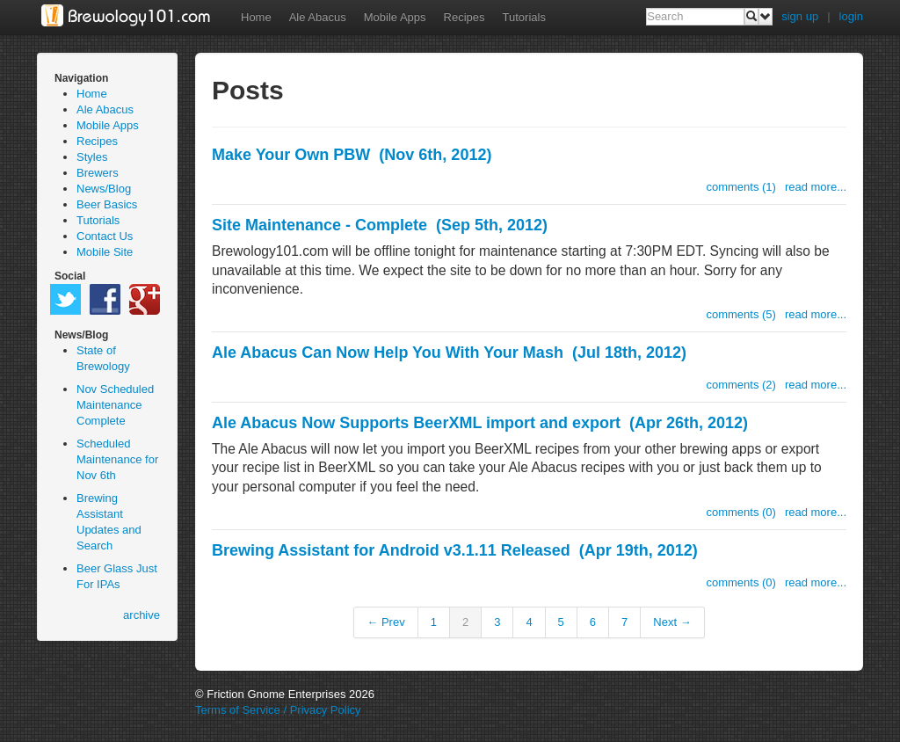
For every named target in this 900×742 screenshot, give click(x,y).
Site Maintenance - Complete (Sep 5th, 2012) (380, 225)
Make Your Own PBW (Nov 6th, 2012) (351, 155)
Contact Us (104, 236)
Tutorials (524, 17)
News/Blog (103, 188)
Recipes (464, 17)
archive (141, 615)
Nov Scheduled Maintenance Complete (115, 404)
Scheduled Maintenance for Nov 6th (117, 459)
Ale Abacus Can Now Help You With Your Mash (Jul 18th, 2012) (449, 352)
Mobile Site (104, 251)
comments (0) (740, 512)
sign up (799, 16)
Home (256, 17)
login (851, 16)
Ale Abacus (317, 17)
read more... (815, 186)
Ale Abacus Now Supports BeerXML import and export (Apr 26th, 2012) (480, 423)
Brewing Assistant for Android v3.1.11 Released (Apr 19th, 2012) (455, 550)
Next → (672, 622)
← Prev (385, 622)
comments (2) (740, 384)
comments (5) (740, 314)
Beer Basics (106, 204)
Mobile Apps (395, 17)
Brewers (97, 172)
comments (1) (740, 186)
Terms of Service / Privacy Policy (278, 710)
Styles (91, 157)
